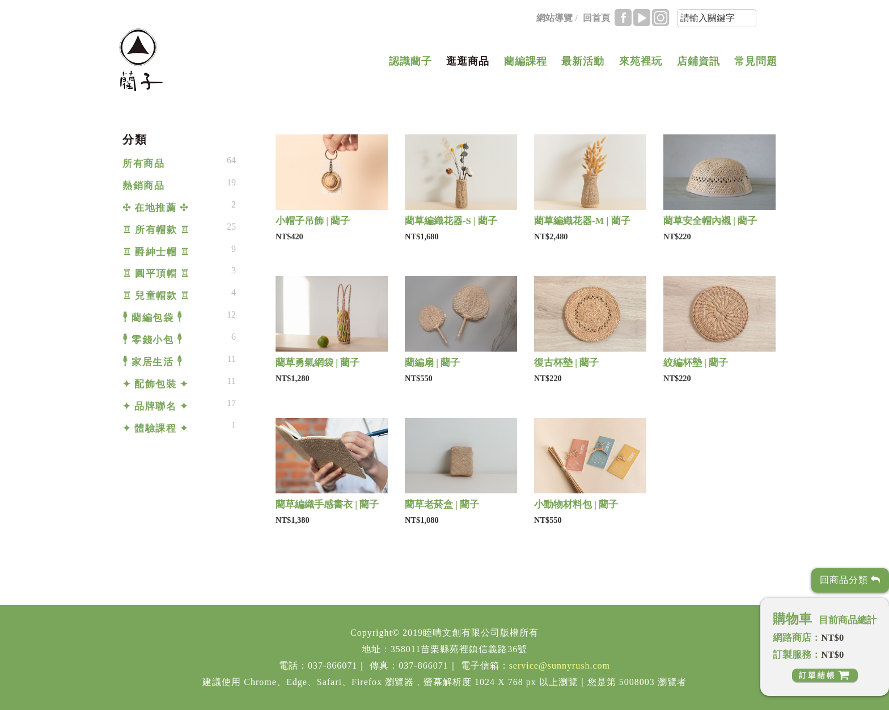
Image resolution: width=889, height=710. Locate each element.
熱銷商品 (143, 185)
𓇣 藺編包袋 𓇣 (152, 317)
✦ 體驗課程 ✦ (155, 428)
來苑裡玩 (640, 61)
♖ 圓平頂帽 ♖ (155, 273)
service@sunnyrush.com (559, 665)
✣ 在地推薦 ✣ (155, 207)
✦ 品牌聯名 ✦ (155, 406)
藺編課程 (525, 61)
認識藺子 (410, 61)
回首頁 (596, 18)
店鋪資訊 (698, 61)
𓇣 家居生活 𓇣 (152, 362)
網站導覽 (554, 18)
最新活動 (582, 61)
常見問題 (755, 61)
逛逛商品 (467, 61)
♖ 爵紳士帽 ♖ (155, 252)
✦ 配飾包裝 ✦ (155, 384)
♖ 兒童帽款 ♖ (155, 295)
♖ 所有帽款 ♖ (155, 230)
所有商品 (143, 163)
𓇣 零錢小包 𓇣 (152, 340)
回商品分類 (850, 580)
